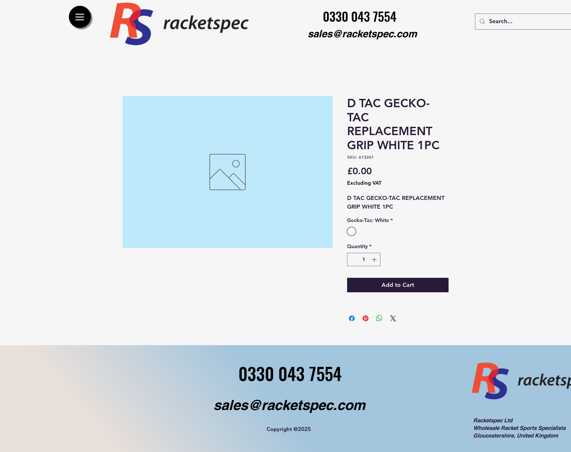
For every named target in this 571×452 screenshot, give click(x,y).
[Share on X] (393, 318)
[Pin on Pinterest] (365, 318)
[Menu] (80, 17)
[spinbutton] (363, 259)
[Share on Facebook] (351, 318)
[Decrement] (352, 259)
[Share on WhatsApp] (379, 318)
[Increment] (374, 259)
